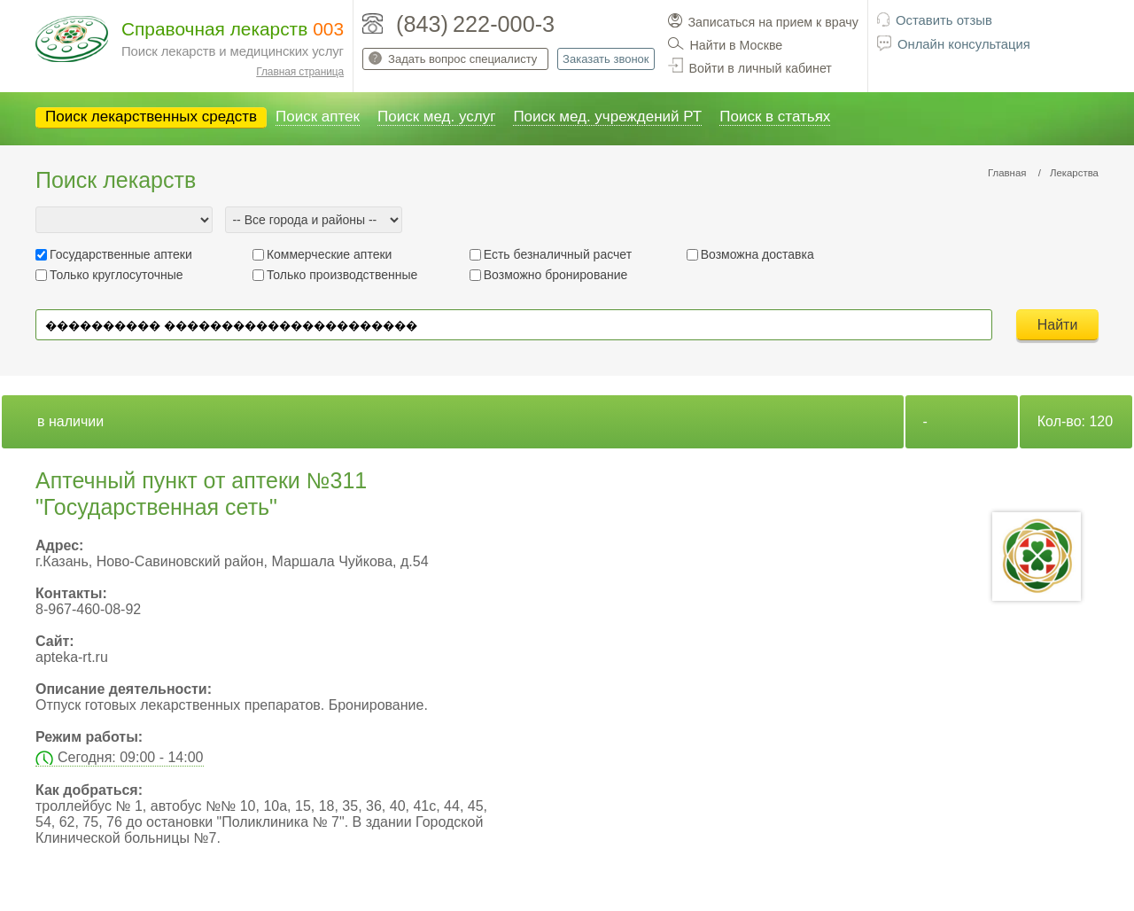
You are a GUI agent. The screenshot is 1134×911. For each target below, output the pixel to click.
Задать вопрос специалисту (462, 59)
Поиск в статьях (774, 116)
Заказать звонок (606, 59)
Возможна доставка (757, 254)
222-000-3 (504, 24)
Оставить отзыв (944, 20)
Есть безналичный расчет (558, 254)
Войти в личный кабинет (760, 68)
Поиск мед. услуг (436, 116)
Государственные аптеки (121, 254)
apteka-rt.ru (71, 657)
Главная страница (300, 72)
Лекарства (1074, 172)
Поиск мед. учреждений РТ (607, 116)
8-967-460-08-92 (88, 609)
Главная (1007, 172)
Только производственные (342, 275)
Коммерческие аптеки (329, 254)
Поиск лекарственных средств (151, 116)
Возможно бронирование (556, 275)
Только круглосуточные (116, 275)
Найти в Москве (736, 45)
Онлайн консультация (963, 44)
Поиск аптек (318, 116)
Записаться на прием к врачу (773, 22)
